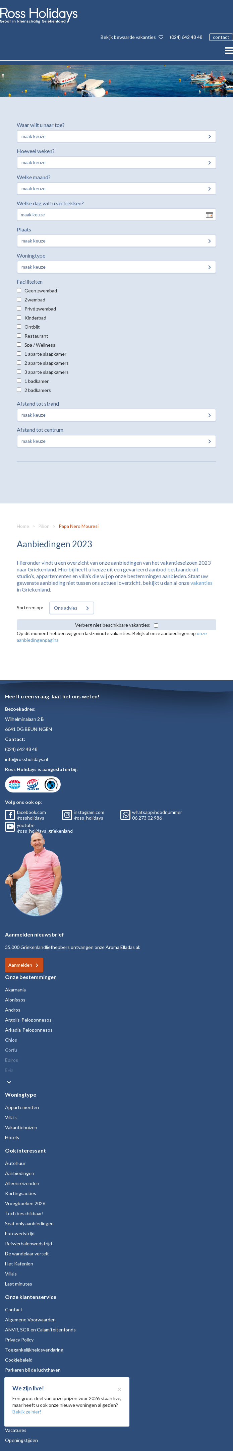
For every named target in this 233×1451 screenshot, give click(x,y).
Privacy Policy (19, 1339)
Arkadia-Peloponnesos (29, 1030)
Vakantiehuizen (21, 1127)
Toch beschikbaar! (24, 1213)
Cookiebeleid (19, 1360)
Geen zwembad (40, 290)
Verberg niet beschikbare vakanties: (113, 625)
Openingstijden (21, 1440)
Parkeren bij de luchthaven (33, 1370)
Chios (11, 1040)
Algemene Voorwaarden (30, 1319)
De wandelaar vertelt (27, 1253)
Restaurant (36, 336)
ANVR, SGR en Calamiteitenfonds (40, 1329)
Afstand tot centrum (40, 429)
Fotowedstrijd (20, 1233)
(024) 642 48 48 (186, 37)
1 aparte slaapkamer (45, 354)
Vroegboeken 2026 (25, 1203)
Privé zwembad (40, 309)
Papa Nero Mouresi (79, 526)
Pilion (44, 526)
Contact (13, 1309)
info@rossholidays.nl (26, 759)
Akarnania (15, 989)
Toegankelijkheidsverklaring (34, 1350)
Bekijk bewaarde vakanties (132, 37)
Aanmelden (20, 965)
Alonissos (15, 1000)
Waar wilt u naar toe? (41, 125)
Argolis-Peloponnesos (28, 1020)
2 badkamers (37, 390)
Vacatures (15, 1430)
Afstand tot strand (38, 403)
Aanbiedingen (19, 1173)
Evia (9, 1070)
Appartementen (22, 1107)
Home (23, 526)
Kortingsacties (20, 1193)
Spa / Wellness (39, 345)
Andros (12, 1010)
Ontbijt (32, 327)
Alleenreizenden (22, 1183)
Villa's (11, 1117)
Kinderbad (35, 318)
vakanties (201, 582)
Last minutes (18, 1284)
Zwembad (34, 299)
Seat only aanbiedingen (29, 1223)
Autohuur (15, 1163)
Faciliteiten (30, 281)
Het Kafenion (19, 1263)
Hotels (12, 1137)
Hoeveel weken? (36, 151)
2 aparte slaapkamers (46, 363)
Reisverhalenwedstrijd (28, 1243)
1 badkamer (36, 381)
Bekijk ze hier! (26, 1411)
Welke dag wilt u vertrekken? (50, 203)
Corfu (11, 1050)
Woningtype (31, 255)
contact (221, 37)
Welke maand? (34, 177)
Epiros (11, 1060)
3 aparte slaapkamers (46, 372)
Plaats (24, 229)
